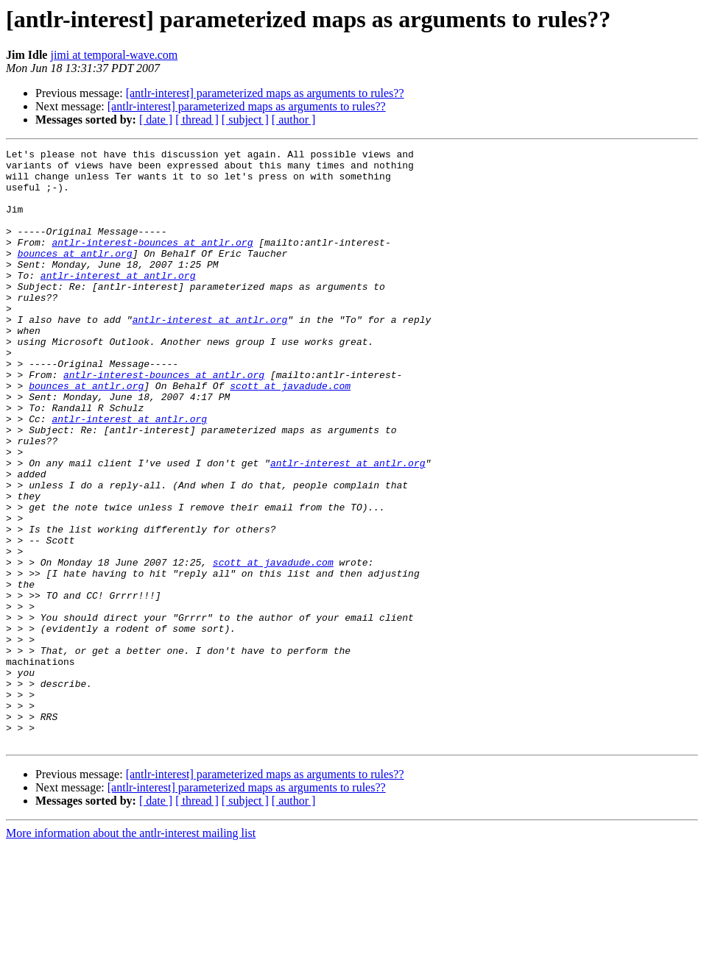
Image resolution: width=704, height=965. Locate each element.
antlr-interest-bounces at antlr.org (152, 261)
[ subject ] (245, 119)
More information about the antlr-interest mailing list (131, 952)
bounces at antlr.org (75, 275)
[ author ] (294, 119)
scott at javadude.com (290, 434)
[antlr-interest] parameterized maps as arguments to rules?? (265, 93)
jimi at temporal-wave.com (113, 55)
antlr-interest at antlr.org (118, 301)
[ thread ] (197, 119)
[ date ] (155, 119)
